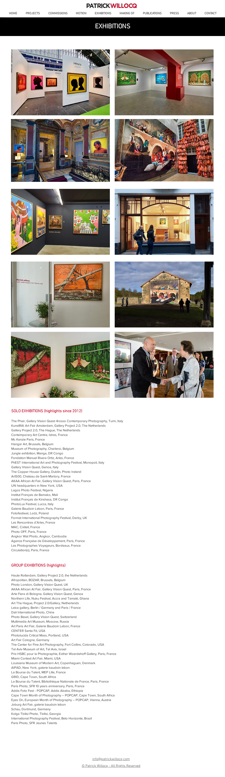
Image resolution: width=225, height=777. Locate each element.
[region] (60, 82)
